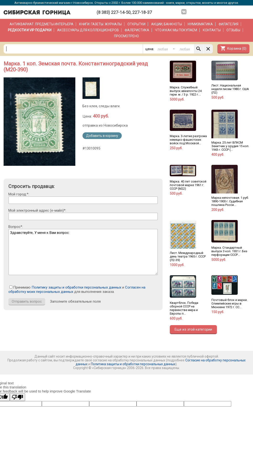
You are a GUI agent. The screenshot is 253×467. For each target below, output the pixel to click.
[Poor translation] (17, 397)
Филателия (228, 24)
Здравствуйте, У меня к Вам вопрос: (83, 252)
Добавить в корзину (102, 136)
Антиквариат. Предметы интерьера (41, 24)
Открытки (136, 24)
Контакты (212, 30)
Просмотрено (126, 36)
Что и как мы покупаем (176, 30)
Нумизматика (200, 24)
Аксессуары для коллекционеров (88, 30)
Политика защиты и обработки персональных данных (133, 364)
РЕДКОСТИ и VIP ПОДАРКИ (29, 30)
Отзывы (233, 30)
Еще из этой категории (193, 329)
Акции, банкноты (166, 24)
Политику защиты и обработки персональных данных (76, 287)
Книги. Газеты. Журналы (100, 24)
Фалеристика (137, 30)
